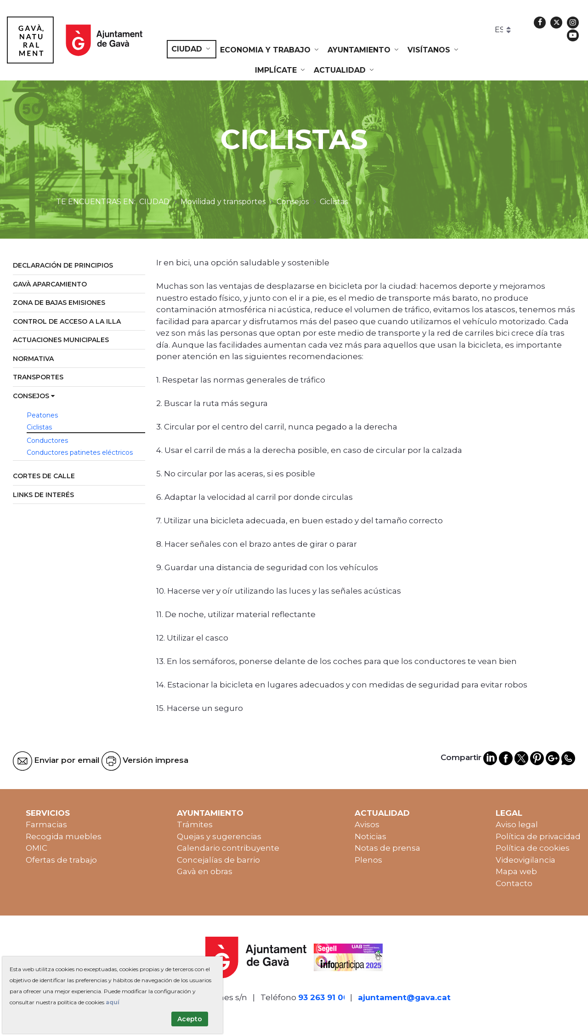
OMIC (36, 848)
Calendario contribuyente (228, 848)
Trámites (195, 824)
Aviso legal (517, 824)
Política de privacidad (538, 836)
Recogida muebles (64, 836)
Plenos (368, 859)
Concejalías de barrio (218, 859)
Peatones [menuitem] (42, 415)
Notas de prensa (387, 848)
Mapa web (516, 871)
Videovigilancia (525, 859)
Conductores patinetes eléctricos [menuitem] (80, 452)
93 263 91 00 (323, 997)
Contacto (514, 883)
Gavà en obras (204, 871)
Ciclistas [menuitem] (39, 427)
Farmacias (46, 824)
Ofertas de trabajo (61, 859)
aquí (112, 1002)
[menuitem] (191, 49)
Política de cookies (533, 848)
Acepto (189, 1019)
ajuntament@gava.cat (404, 997)
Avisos (367, 824)
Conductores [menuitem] (47, 440)
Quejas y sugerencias (219, 836)
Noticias (370, 836)
